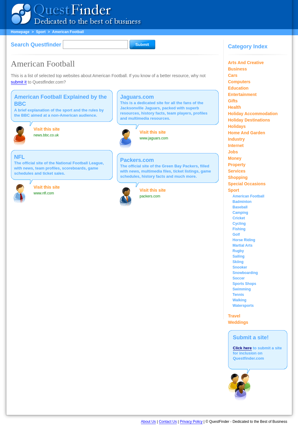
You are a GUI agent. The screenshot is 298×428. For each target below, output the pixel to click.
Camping (240, 213)
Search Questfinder (36, 45)
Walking (240, 300)
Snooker (240, 267)
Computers (239, 81)
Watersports (243, 305)
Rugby (238, 251)
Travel (234, 315)
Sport (41, 32)
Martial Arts (243, 245)
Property (237, 164)
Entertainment (242, 94)
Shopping (238, 177)
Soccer (239, 278)
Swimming (242, 289)
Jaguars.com (137, 97)
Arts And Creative (246, 62)
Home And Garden (246, 132)
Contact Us (168, 421)
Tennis (238, 295)
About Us (148, 421)
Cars (233, 75)
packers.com (150, 196)
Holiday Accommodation (253, 113)
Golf (236, 234)
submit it (19, 82)
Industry (236, 139)
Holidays (237, 126)
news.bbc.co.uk (46, 135)
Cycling (239, 223)
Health (234, 107)
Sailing (239, 256)
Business (237, 69)
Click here (242, 348)
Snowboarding (245, 273)
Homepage (20, 32)
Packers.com (137, 160)
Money (234, 158)
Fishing (239, 229)
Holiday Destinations (249, 120)
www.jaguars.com (154, 138)
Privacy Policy (191, 421)
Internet (236, 145)
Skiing (238, 262)
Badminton (242, 202)
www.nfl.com (44, 193)
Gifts (233, 100)
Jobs (233, 151)
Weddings (238, 322)
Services (237, 171)
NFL (19, 157)
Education (238, 88)
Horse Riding (244, 240)
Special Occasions (247, 183)
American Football (68, 32)
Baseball (240, 207)
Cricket (239, 218)
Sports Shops (244, 284)
